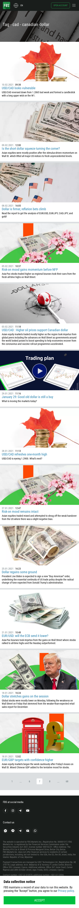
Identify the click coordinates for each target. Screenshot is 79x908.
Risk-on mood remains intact (20, 511)
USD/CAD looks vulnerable (18, 88)
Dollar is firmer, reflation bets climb (24, 209)
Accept (39, 900)
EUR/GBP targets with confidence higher (27, 760)
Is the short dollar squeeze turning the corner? (31, 148)
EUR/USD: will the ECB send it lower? (25, 636)
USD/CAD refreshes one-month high (24, 454)
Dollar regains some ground (19, 572)
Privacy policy (66, 891)
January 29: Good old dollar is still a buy (27, 397)
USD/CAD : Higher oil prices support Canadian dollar (35, 330)
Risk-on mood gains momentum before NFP (30, 269)
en (21, 5)
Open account (60, 5)
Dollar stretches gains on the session (25, 696)
